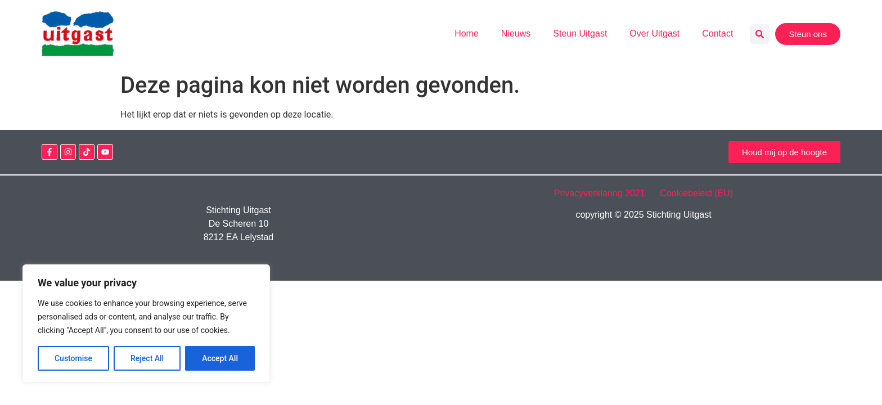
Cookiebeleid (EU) (696, 193)
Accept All (220, 358)
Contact (717, 33)
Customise (73, 358)
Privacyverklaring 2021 (606, 193)
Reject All (147, 358)
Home (466, 33)
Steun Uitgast (580, 33)
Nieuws (515, 33)
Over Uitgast (654, 33)
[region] (146, 323)
